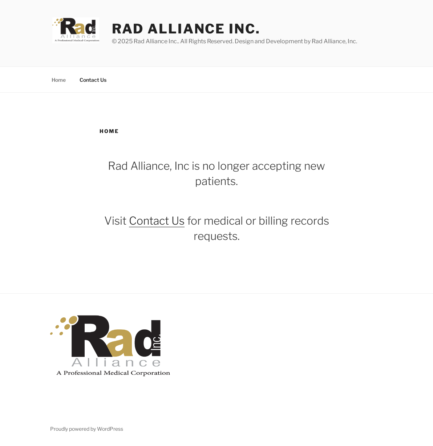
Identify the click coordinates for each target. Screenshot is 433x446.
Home (59, 80)
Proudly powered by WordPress (86, 429)
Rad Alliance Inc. (186, 29)
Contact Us (93, 80)
